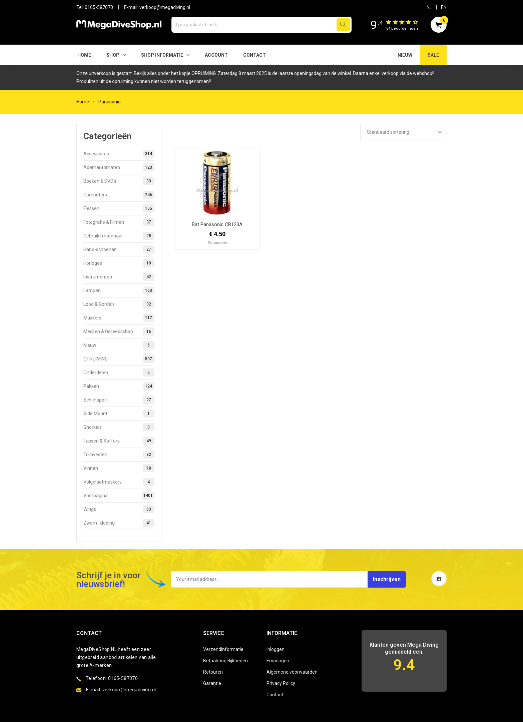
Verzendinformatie (223, 649)
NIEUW (405, 55)
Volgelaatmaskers (118, 482)
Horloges (118, 263)
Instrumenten (118, 277)
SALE (433, 55)
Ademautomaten (118, 167)
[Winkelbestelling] (401, 132)
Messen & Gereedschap (118, 331)
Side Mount (118, 414)
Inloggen (276, 649)
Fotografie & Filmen (118, 222)
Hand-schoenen (118, 249)
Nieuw (118, 345)
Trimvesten (118, 455)
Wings (118, 509)
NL (429, 7)
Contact (254, 55)
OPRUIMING (118, 359)
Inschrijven (382, 579)
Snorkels (118, 427)
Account (216, 55)
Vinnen (118, 468)
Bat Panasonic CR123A (217, 224)
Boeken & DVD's (118, 181)
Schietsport (118, 400)
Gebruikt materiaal (118, 236)
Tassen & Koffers (118, 441)
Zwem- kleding (118, 523)
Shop (112, 55)
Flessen (118, 208)
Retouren (213, 672)
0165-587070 (99, 7)
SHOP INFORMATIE (162, 55)
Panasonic (109, 101)
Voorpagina (118, 496)
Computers (118, 195)
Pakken (118, 386)
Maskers (118, 318)
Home (84, 55)
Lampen (118, 290)
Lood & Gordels (118, 304)
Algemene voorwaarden (292, 672)
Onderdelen (118, 373)
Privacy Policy (281, 683)
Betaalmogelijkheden (225, 660)
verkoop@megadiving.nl (164, 7)
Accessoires (118, 154)
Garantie (212, 683)
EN (444, 7)
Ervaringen (278, 660)
